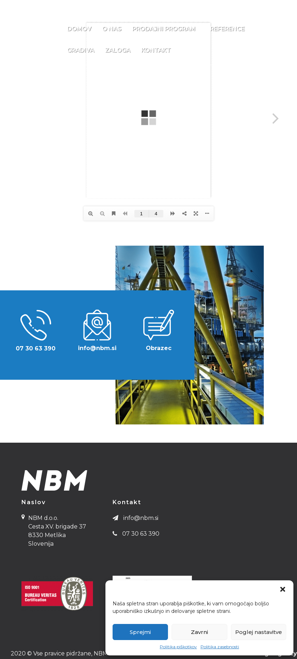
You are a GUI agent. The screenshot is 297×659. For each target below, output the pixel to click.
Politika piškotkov (178, 646)
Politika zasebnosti (220, 646)
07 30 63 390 (35, 7)
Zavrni (199, 632)
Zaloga (117, 50)
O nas (112, 28)
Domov (79, 28)
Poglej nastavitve (258, 632)
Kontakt (156, 50)
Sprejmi (140, 632)
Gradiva (80, 50)
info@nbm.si (74, 7)
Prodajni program (168, 29)
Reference (227, 28)
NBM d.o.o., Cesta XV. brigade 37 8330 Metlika (223, 7)
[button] (282, 589)
